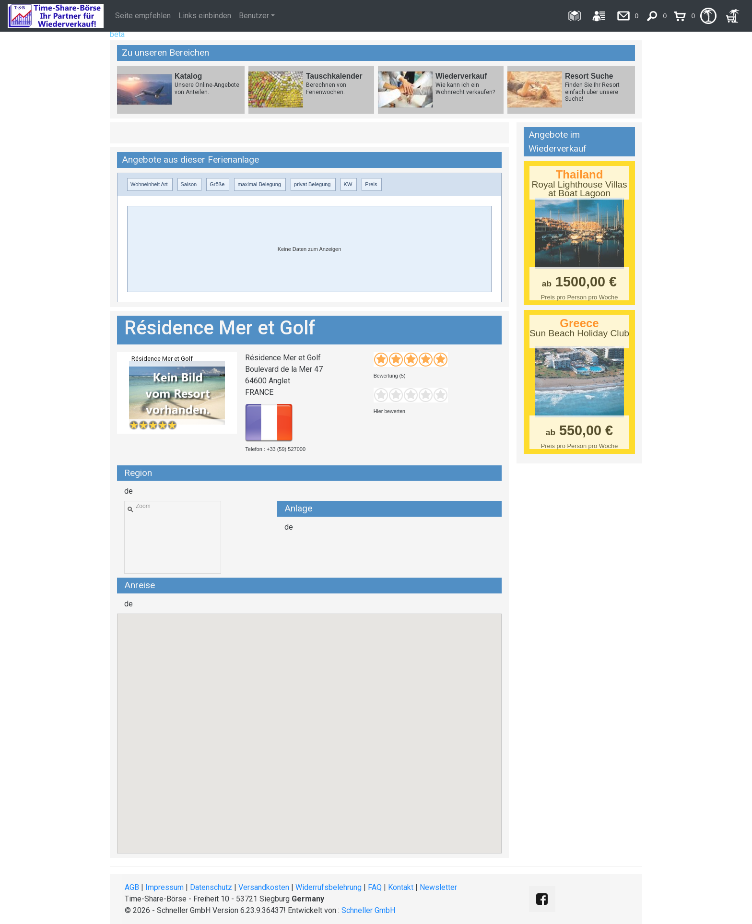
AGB (132, 887)
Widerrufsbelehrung (328, 887)
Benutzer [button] (254, 15)
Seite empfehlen (143, 15)
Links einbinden (204, 15)
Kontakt (400, 887)
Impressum (164, 887)
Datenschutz (211, 887)
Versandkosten (263, 887)
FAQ (375, 887)
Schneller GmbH (368, 910)
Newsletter (438, 887)
